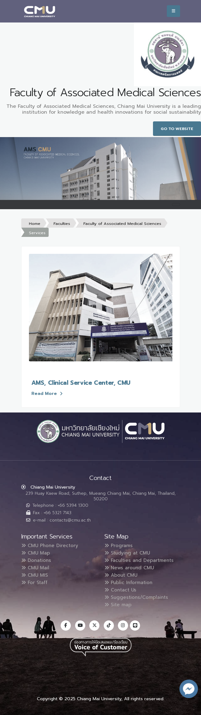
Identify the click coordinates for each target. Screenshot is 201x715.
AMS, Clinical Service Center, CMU (81, 382)
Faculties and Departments (140, 560)
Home (34, 223)
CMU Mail (35, 567)
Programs (119, 545)
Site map (118, 604)
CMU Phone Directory (50, 545)
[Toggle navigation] (176, 204)
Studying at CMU (128, 553)
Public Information (129, 582)
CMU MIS (35, 575)
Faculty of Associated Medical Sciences (122, 223)
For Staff (35, 582)
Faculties (62, 223)
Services (37, 233)
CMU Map (36, 553)
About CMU (121, 575)
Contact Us (121, 590)
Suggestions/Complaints (137, 597)
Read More (46, 393)
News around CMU (130, 567)
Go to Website (177, 129)
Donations (37, 560)
